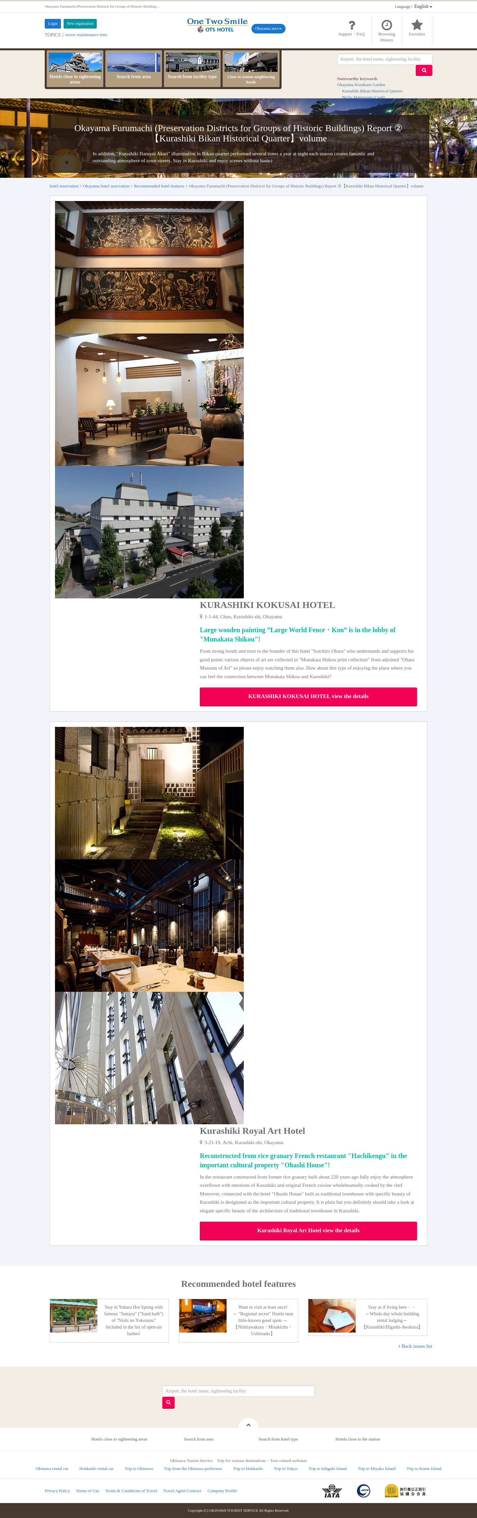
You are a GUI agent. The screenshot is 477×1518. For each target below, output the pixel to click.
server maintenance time (86, 34)
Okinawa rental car (51, 1468)
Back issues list (417, 1346)
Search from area (133, 66)
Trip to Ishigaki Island (327, 1468)
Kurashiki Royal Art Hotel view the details (308, 1230)
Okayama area (268, 28)
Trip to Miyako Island (377, 1468)
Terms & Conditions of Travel (131, 1490)
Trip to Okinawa (139, 1468)
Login (53, 23)
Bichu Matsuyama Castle (364, 97)
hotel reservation (64, 185)
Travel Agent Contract (182, 1490)
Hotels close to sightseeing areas (75, 68)
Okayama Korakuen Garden (361, 84)
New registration (80, 23)
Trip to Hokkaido (248, 1468)
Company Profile (222, 1490)
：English (413, 6)
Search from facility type (192, 66)
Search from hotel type (278, 1439)
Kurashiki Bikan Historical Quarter (372, 90)
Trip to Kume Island (423, 1468)
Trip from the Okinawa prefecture (193, 1468)
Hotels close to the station (358, 1439)
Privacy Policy (57, 1490)
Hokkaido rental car (97, 1468)
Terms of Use (87, 1490)
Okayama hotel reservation (106, 185)
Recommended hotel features (159, 185)
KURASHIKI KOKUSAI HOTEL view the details (308, 696)
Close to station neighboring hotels (251, 68)
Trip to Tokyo (285, 1468)
